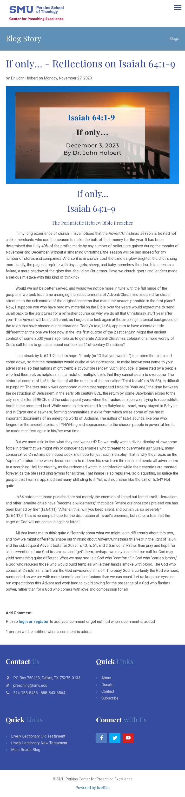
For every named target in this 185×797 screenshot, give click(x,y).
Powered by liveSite (92, 787)
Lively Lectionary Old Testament (38, 736)
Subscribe (110, 698)
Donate (107, 684)
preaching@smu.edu (30, 685)
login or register (34, 621)
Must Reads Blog (25, 749)
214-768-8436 (25, 693)
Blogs (174, 38)
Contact (107, 691)
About (106, 678)
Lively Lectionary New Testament (39, 743)
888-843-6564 (53, 693)
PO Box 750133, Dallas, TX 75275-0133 (46, 678)
